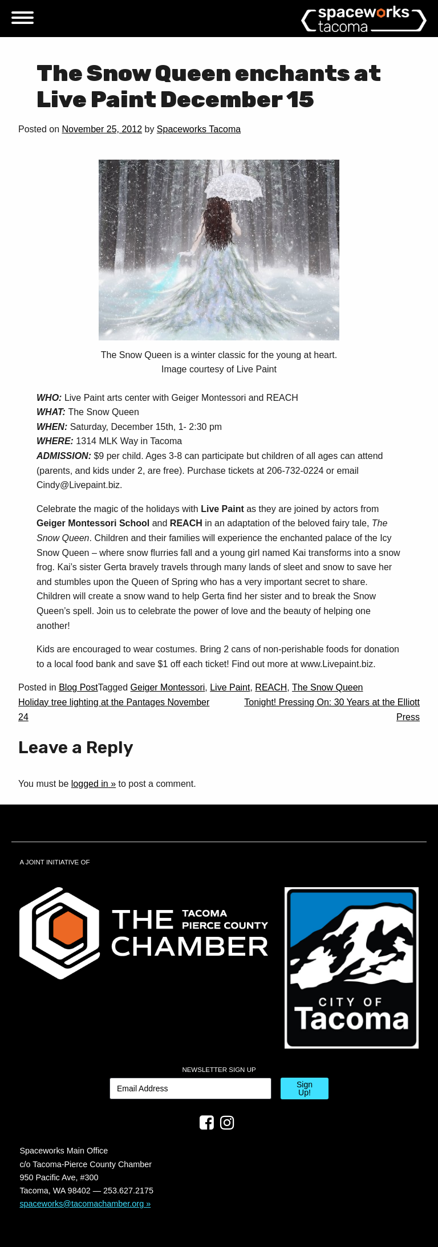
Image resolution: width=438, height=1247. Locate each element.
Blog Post (78, 687)
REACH (271, 687)
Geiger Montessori (168, 687)
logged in (89, 784)
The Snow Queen (327, 687)
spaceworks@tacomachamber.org (81, 1203)
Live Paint (230, 687)
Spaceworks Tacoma (199, 129)
